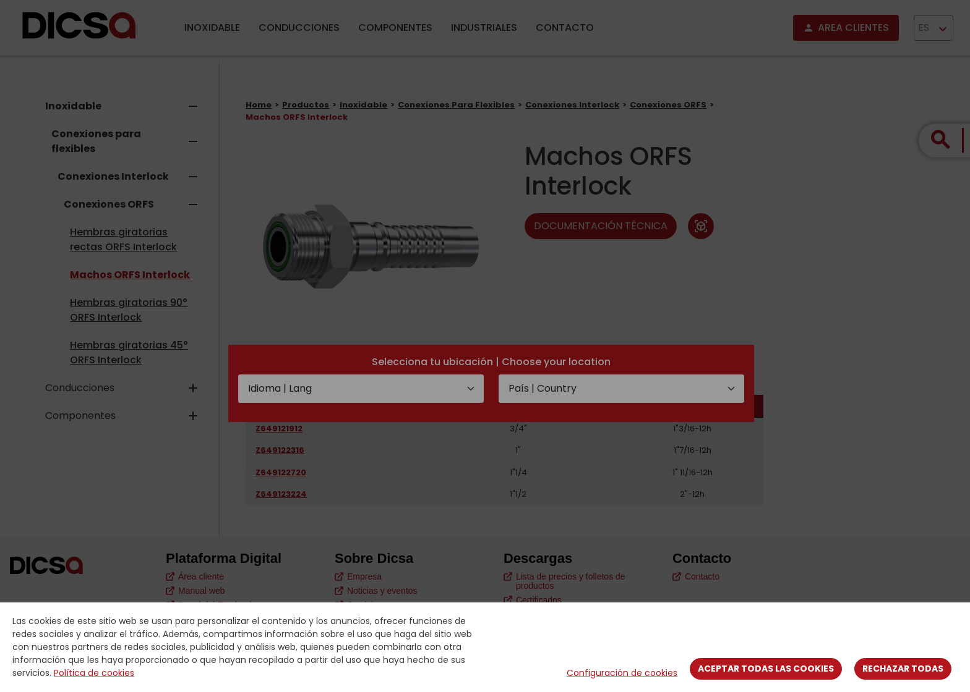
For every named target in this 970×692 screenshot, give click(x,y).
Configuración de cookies (622, 673)
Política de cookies (94, 673)
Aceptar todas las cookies (766, 668)
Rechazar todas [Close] (902, 668)
